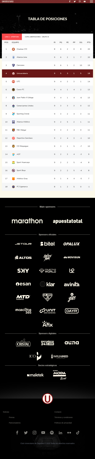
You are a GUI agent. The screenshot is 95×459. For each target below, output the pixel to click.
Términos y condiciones (63, 417)
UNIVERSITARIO (7, 1)
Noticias (6, 412)
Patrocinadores (15, 423)
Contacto (57, 412)
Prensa (11, 417)
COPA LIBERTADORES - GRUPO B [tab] (37, 37)
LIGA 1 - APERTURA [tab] (12, 37)
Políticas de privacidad (63, 423)
